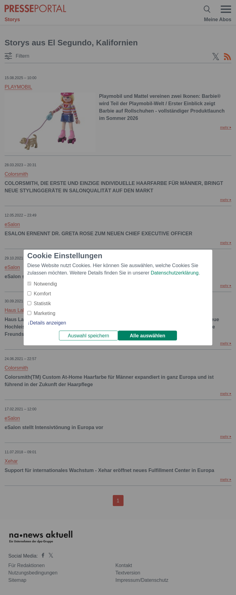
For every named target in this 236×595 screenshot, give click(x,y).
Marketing (44, 313)
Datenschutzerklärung (175, 272)
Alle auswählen (147, 335)
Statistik (42, 303)
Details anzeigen (48, 322)
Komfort (42, 293)
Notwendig (45, 283)
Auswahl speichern (88, 335)
